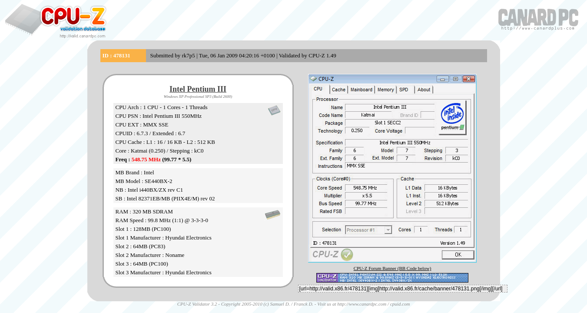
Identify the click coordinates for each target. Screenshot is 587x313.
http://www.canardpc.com (361, 303)
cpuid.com (400, 303)
